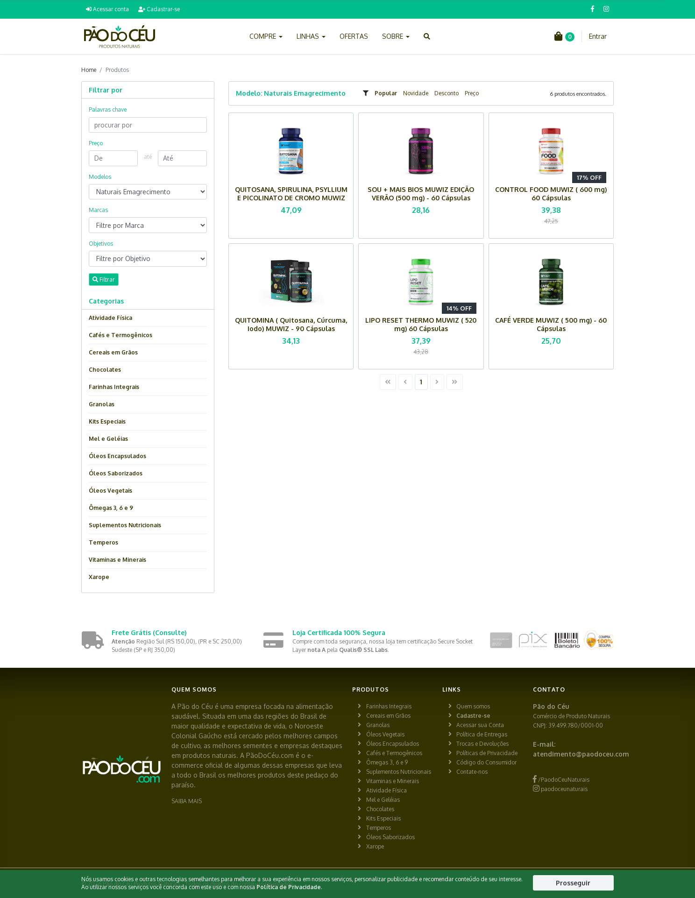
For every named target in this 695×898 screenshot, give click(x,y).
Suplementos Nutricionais (125, 525)
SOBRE (396, 36)
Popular (386, 93)
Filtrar (103, 279)
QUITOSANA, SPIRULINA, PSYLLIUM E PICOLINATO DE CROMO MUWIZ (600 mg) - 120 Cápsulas (291, 197)
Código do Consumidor (486, 762)
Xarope (99, 576)
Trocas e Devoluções (482, 743)
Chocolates (105, 369)
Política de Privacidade (288, 887)
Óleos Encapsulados (117, 456)
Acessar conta (107, 9)
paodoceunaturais (560, 788)
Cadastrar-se (159, 9)
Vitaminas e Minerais (117, 559)
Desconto (446, 93)
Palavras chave (108, 109)
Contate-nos (472, 771)
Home (88, 69)
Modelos (100, 176)
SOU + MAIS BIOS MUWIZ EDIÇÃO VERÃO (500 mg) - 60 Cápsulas (421, 193)
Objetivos (101, 243)
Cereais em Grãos (113, 352)
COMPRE (266, 36)
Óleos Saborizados (115, 473)
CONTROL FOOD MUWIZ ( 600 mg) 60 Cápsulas (551, 193)
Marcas (98, 209)
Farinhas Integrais (114, 386)
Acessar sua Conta (480, 724)
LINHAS (311, 36)
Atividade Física (110, 317)
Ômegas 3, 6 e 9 (111, 507)
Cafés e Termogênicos (120, 335)
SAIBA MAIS (186, 801)
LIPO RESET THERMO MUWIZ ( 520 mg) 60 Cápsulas (420, 324)
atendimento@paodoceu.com (581, 754)
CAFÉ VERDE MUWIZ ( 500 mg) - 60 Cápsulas (551, 324)
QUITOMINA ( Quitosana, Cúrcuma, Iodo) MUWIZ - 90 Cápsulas (291, 324)
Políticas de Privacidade (487, 753)
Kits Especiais (107, 421)
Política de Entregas (481, 734)
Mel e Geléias (108, 438)
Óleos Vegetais (110, 490)
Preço (472, 93)
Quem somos (473, 706)
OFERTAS (354, 36)
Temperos (103, 542)
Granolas (101, 404)
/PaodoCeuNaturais (561, 779)
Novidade (415, 93)
